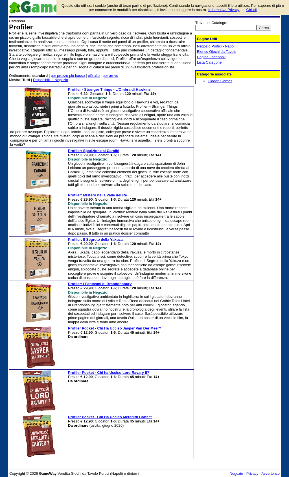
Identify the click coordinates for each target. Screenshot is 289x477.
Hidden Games (220, 81)
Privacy (252, 473)
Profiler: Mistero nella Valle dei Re (97, 195)
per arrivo (110, 75)
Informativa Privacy (224, 10)
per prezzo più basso (68, 75)
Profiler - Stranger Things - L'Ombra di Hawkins (109, 89)
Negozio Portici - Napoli (216, 46)
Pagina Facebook (211, 57)
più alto (94, 75)
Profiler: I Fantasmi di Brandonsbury (100, 284)
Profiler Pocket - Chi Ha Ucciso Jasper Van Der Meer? (114, 328)
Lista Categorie (209, 62)
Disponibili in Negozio (50, 80)
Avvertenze (270, 473)
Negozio (236, 473)
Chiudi (251, 10)
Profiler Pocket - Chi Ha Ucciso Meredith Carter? (110, 417)
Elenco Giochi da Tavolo (216, 51)
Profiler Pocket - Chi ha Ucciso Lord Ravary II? (108, 372)
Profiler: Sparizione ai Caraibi (93, 151)
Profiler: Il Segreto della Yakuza (95, 239)
